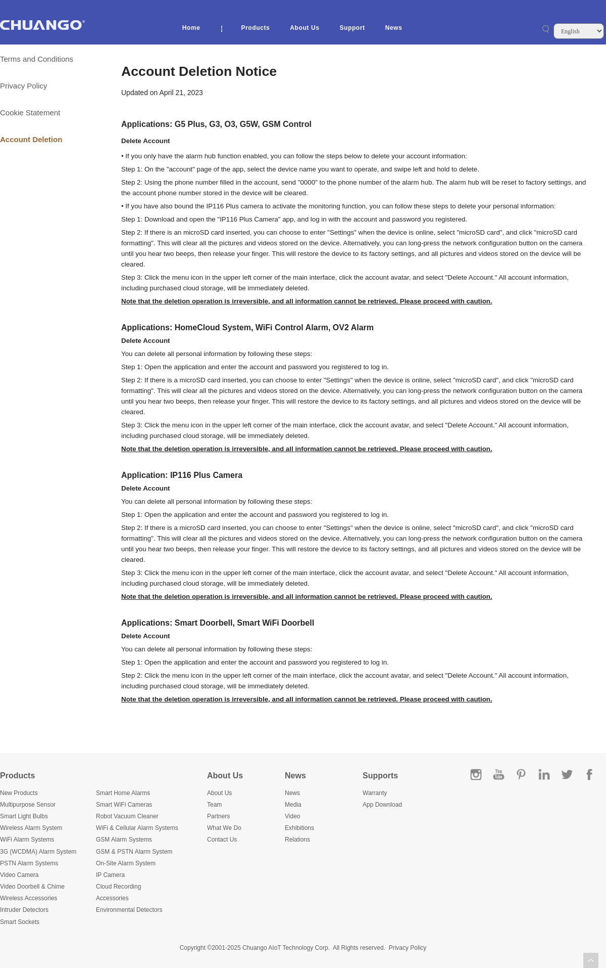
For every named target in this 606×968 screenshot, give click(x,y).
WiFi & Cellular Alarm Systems (137, 827)
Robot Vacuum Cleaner (127, 816)
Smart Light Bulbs (24, 816)
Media (293, 804)
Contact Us (222, 839)
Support (352, 27)
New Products (19, 793)
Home (191, 27)
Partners (218, 816)
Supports (380, 775)
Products (255, 27)
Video (292, 816)
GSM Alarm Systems (124, 839)
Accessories (112, 898)
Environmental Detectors (129, 909)
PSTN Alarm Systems (29, 863)
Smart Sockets (19, 922)
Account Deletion (31, 139)
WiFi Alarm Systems (27, 839)
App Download (382, 804)
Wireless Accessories (28, 898)
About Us (304, 27)
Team (214, 804)
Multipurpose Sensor (28, 804)
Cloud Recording (118, 886)
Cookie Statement (30, 112)
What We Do (224, 827)
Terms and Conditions (36, 59)
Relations (297, 839)
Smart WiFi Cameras (124, 804)
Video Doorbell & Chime (32, 886)
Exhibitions (299, 827)
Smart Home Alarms (123, 793)
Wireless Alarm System (31, 827)
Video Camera (19, 874)
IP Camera (110, 874)
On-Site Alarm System (126, 863)
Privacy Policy (23, 85)
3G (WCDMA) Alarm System (38, 851)
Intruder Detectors (24, 909)
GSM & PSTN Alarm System (134, 851)
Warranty (375, 793)
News (393, 27)
